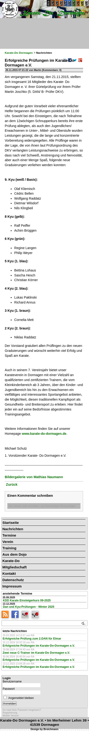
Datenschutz (13, 580)
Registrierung (10, 712)
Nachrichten (12, 529)
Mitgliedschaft (14, 567)
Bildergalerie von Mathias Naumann (34, 477)
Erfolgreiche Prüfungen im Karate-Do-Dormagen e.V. (39, 645)
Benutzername (12, 681)
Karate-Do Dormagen (19, 52)
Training (9, 548)
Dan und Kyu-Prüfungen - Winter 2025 (28, 606)
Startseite (10, 523)
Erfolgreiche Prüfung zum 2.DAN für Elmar (32, 638)
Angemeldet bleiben (21, 698)
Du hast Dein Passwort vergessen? (22, 710)
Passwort (9, 688)
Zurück (12, 484)
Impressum (12, 586)
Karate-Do (11, 561)
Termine (9, 535)
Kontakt (9, 573)
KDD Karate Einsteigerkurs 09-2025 (27, 600)
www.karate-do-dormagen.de (44, 433)
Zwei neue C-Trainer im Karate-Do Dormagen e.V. (36, 652)
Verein (7, 542)
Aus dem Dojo (14, 554)
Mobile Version (11, 715)
